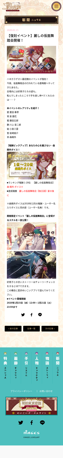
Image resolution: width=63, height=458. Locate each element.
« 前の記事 (13, 328)
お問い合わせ (46, 391)
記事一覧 (31, 328)
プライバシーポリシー (21, 391)
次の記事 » (50, 328)
